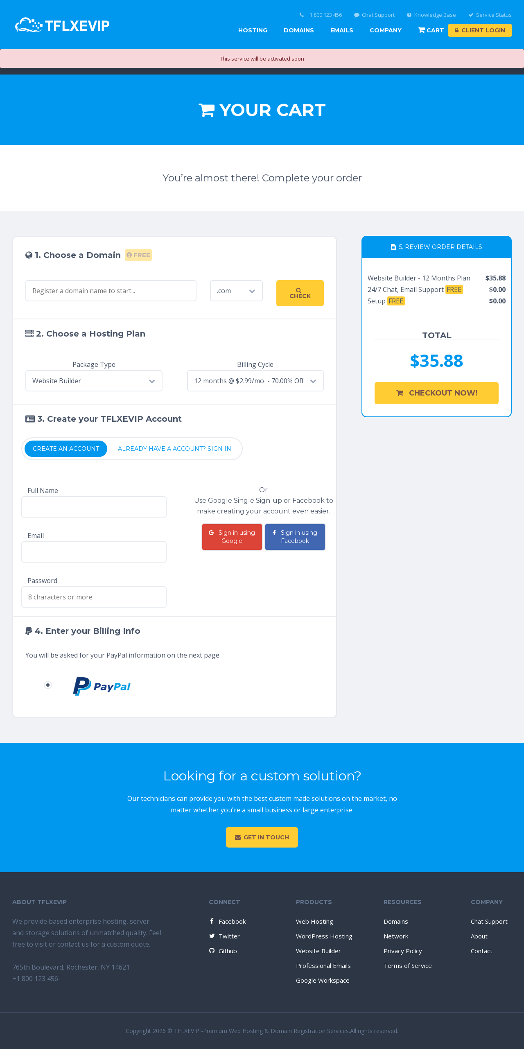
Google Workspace (323, 980)
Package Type (93, 364)
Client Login (480, 30)
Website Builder (318, 951)
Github (222, 950)
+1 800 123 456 (321, 15)
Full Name (42, 490)
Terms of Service (408, 965)
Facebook (227, 921)
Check (300, 293)
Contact (481, 951)
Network (396, 936)
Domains (299, 30)
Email (35, 535)
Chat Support (374, 15)
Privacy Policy (403, 951)
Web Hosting (314, 921)
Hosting (252, 30)
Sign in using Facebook (295, 537)
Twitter (224, 936)
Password (42, 580)
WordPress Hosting (324, 936)
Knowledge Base (431, 15)
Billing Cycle (255, 364)
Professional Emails (323, 965)
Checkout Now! (436, 393)
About (479, 936)
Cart (431, 30)
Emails (341, 30)
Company (386, 30)
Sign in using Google (232, 537)
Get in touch (262, 837)
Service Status (490, 15)
